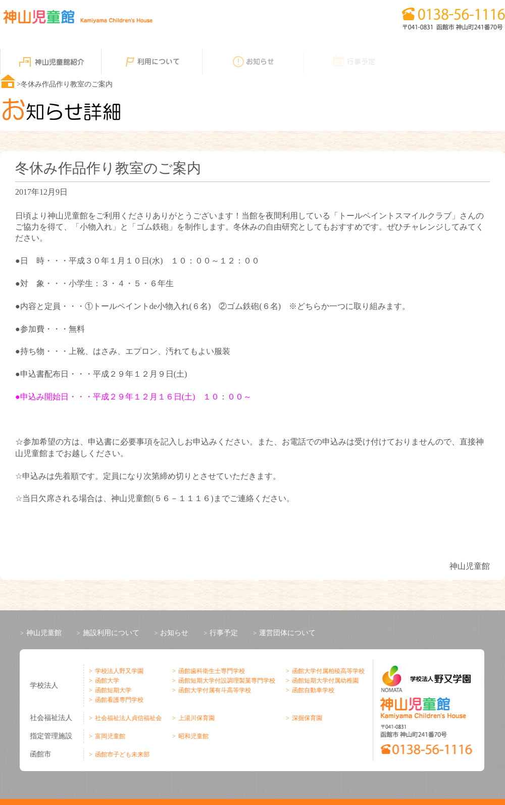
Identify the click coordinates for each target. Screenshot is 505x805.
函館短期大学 (111, 690)
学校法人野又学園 (117, 671)
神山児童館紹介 (50, 61)
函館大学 (105, 680)
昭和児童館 (191, 736)
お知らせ (252, 61)
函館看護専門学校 (117, 699)
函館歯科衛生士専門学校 (209, 671)
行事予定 (353, 61)
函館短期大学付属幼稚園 (323, 680)
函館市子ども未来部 (120, 754)
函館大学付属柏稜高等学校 (326, 671)
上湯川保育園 (194, 718)
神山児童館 (44, 633)
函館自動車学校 (311, 690)
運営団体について (287, 633)
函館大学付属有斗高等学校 (212, 690)
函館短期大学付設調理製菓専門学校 (224, 680)
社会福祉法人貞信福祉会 (126, 718)
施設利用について (111, 633)
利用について (151, 61)
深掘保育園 (305, 718)
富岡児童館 (108, 736)
